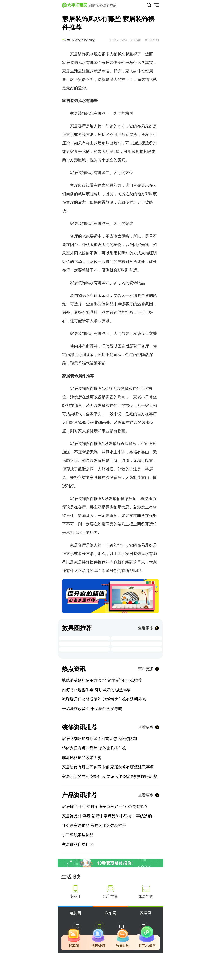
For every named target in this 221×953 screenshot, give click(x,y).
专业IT (75, 896)
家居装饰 (78, 54)
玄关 (153, 333)
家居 (66, 62)
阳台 (74, 244)
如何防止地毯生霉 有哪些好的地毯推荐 (96, 690)
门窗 (113, 460)
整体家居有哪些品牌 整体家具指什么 (94, 748)
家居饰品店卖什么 (77, 844)
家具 (74, 151)
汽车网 (110, 913)
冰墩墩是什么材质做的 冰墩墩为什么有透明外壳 (104, 699)
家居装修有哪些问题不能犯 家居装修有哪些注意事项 (108, 767)
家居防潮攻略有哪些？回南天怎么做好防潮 (99, 739)
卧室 (94, 507)
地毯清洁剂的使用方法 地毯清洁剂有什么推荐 (102, 680)
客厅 (117, 113)
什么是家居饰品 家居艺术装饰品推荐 (94, 825)
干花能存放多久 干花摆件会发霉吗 (92, 708)
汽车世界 (110, 896)
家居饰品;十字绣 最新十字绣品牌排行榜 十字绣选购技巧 (110, 816)
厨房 (121, 194)
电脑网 (75, 913)
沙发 (145, 134)
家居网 (146, 913)
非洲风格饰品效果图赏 (81, 757)
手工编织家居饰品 (77, 835)
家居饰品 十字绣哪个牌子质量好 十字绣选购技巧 (104, 806)
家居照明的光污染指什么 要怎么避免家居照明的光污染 (110, 776)
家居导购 (145, 896)
